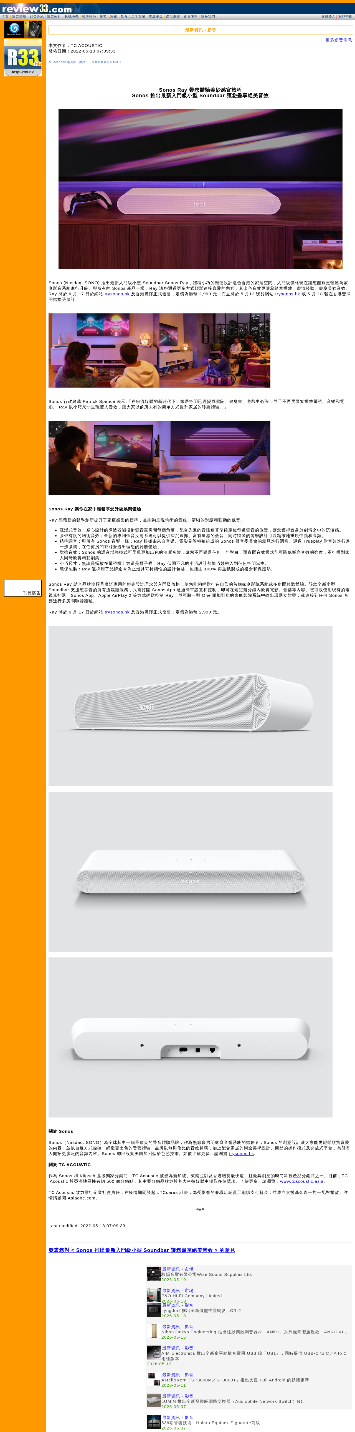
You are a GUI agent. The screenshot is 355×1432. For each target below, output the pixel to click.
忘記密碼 (345, 17)
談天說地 (89, 17)
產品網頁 (173, 17)
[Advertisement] (97, 1304)
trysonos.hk (117, 293)
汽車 (113, 17)
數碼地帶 (71, 17)
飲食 (124, 17)
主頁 (5, 17)
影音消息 (19, 17)
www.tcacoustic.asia (302, 1181)
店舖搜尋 (156, 17)
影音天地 (37, 17)
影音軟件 (54, 17)
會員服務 (190, 17)
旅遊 (103, 17)
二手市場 (138, 17)
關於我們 (208, 17)
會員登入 (328, 17)
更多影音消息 (339, 40)
